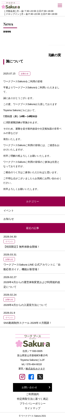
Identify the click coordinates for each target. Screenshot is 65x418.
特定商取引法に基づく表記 (32, 398)
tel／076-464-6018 (32, 364)
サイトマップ (32, 408)
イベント (8, 210)
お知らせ (24, 74)
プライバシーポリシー (33, 403)
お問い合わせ (29, 387)
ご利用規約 (32, 394)
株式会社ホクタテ (35, 368)
